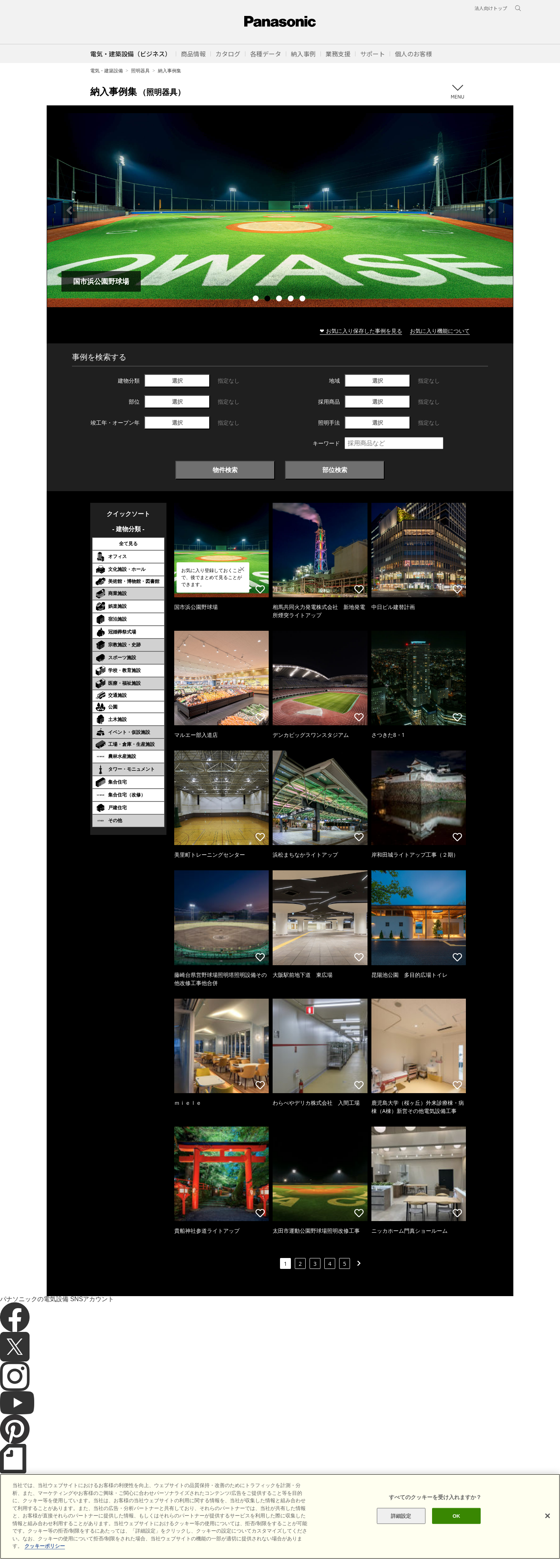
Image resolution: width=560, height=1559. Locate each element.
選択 (177, 380)
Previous (69, 210)
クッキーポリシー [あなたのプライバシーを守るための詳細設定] (44, 1546)
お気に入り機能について (440, 330)
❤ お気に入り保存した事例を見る (361, 330)
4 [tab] (292, 299)
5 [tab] (303, 299)
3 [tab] (280, 299)
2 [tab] (268, 299)
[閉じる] (547, 1515)
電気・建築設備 (106, 70)
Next (491, 210)
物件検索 (225, 469)
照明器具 (140, 70)
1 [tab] (257, 299)
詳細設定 (401, 1516)
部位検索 (334, 469)
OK (456, 1516)
